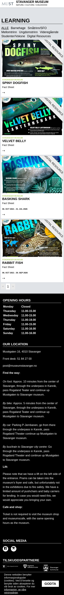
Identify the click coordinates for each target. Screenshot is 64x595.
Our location (15, 344)
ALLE (5, 28)
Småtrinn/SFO (37, 28)
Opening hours (17, 300)
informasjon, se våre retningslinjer (15, 591)
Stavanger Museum (39, 3)
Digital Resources (39, 36)
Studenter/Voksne (13, 36)
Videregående (49, 32)
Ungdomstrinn (28, 32)
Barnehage (18, 28)
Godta (50, 583)
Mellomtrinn (9, 32)
